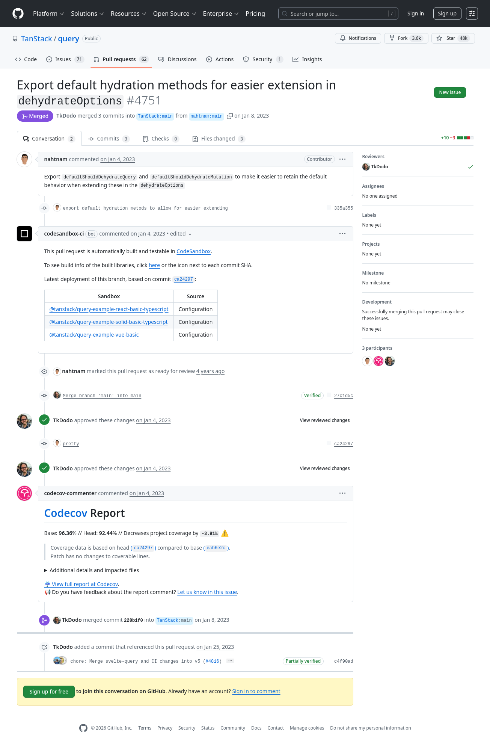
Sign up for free (49, 691)
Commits (109, 139)
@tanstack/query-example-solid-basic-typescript (109, 321)
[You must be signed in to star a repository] (453, 38)
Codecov (65, 513)
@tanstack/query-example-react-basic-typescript (109, 309)
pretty (71, 444)
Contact (275, 728)
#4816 (212, 661)
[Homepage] (18, 14)
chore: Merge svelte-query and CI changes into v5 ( (138, 661)
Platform (49, 13)
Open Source (175, 13)
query (68, 38)
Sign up (447, 13)
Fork (406, 38)
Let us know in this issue (207, 591)
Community (232, 728)
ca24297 (343, 444)
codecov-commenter (70, 493)
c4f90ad (343, 661)
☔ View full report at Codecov (81, 584)
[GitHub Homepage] (83, 728)
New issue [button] (450, 92)
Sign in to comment (256, 691)
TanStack (36, 38)
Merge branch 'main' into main (102, 396)
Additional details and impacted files (94, 570)
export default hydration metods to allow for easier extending (145, 208)
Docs (256, 728)
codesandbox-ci (64, 233)
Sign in (415, 13)
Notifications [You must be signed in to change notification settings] (358, 38)
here (154, 265)
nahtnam (56, 159)
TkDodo (66, 115)
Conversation (49, 139)
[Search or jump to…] (338, 13)
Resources (129, 13)
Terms (144, 728)
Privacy (164, 728)
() (143, 547)
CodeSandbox (193, 251)
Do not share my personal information (370, 728)
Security (186, 728)
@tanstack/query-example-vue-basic (94, 334)
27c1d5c (343, 396)
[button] (230, 115)
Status (207, 728)
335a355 (343, 208)
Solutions (88, 13)
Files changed (219, 139)
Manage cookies (307, 728)
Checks (161, 139)
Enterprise (221, 13)
